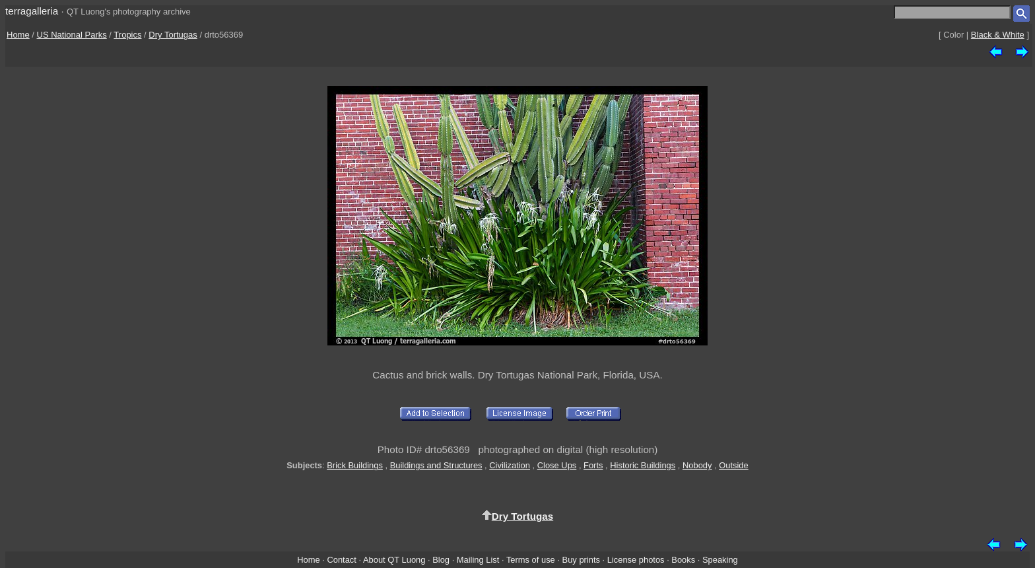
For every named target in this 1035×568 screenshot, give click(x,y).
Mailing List (478, 560)
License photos (636, 560)
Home (18, 35)
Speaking (720, 560)
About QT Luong (394, 560)
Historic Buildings (642, 465)
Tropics (127, 35)
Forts (593, 465)
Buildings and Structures (436, 465)
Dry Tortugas (173, 35)
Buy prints (581, 560)
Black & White (997, 35)
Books (683, 560)
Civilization (509, 465)
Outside (733, 465)
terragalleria (31, 11)
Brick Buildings (355, 465)
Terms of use (530, 560)
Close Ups (557, 465)
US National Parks (72, 35)
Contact (341, 560)
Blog (441, 560)
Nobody (697, 465)
